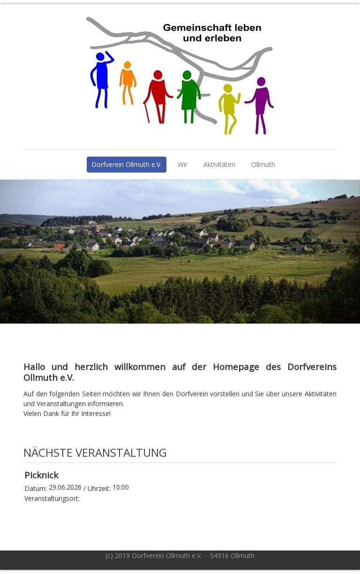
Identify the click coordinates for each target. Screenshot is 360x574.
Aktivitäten (219, 164)
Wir (183, 164)
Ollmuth (263, 164)
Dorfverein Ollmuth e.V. (126, 164)
